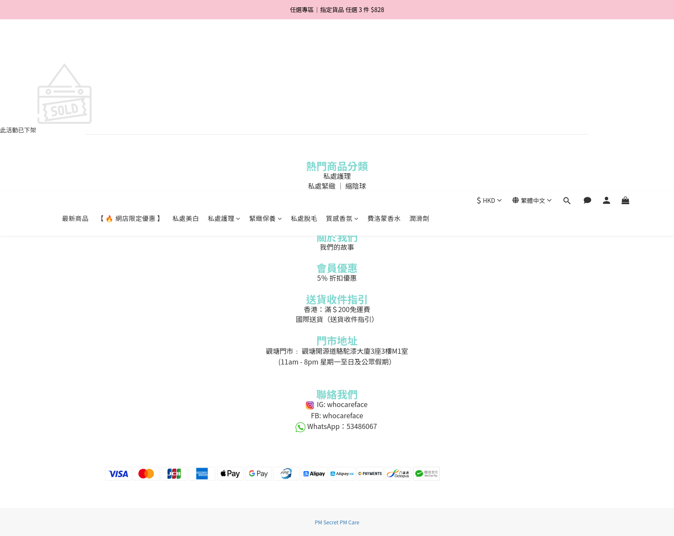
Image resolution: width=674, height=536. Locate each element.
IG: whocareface (337, 404)
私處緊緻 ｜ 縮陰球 (337, 186)
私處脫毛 (304, 46)
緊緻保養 (265, 46)
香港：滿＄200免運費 (337, 309)
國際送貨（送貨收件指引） (337, 319)
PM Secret (326, 522)
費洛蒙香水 (384, 46)
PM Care (349, 522)
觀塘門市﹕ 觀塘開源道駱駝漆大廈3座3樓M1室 (337, 351)
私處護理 (224, 46)
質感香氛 (342, 46)
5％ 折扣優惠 (337, 278)
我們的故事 (337, 247)
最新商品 (75, 46)
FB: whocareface (337, 415)
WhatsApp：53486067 (337, 426)
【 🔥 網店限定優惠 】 (130, 46)
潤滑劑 (419, 46)
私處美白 (185, 46)
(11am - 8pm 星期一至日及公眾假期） (337, 361)
